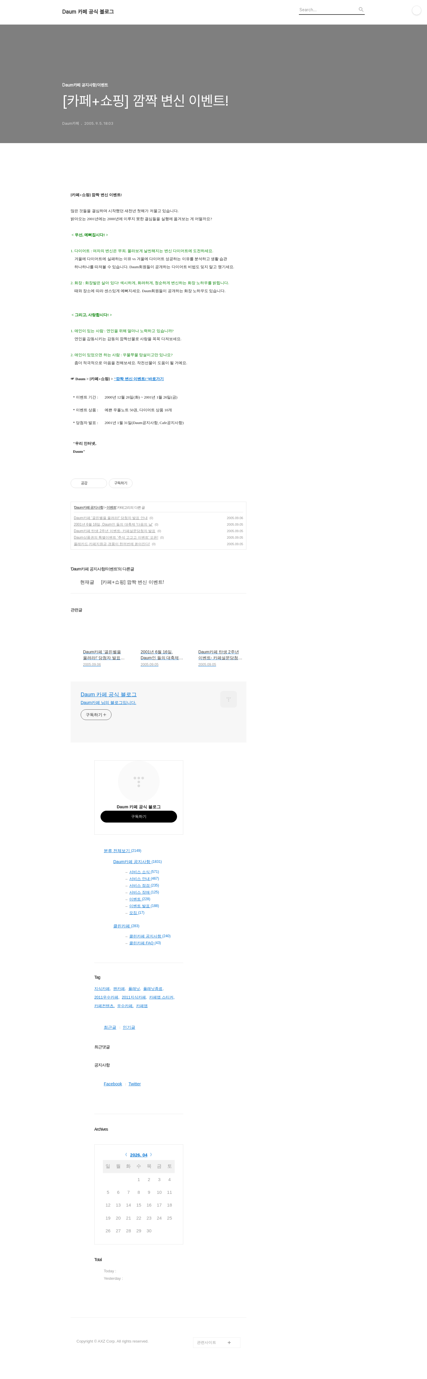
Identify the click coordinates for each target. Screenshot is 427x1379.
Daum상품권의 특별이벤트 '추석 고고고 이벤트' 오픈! (116, 537)
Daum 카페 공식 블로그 (88, 12)
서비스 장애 (144, 892)
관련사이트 (206, 1342)
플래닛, (134, 988)
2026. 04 (138, 1154)
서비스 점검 (144, 885)
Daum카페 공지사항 (88, 507)
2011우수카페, (107, 997)
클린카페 (126, 926)
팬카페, (119, 988)
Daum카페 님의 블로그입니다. (108, 702)
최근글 (110, 1027)
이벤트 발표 (144, 906)
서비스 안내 (144, 878)
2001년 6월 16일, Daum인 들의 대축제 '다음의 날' (113, 524)
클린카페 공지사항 (150, 936)
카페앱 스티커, (161, 997)
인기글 (129, 1027)
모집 (136, 913)
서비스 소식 (144, 872)
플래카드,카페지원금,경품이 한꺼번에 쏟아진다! (112, 544)
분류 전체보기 (122, 851)
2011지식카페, (134, 997)
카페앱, (142, 1006)
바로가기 (156, 379)
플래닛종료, (153, 988)
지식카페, (102, 988)
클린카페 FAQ (145, 943)
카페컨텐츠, (104, 1006)
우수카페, (125, 1006)
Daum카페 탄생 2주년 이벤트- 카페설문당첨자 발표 (114, 531)
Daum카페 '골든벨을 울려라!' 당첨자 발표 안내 (111, 518)
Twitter (134, 1084)
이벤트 (111, 507)
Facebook (113, 1084)
